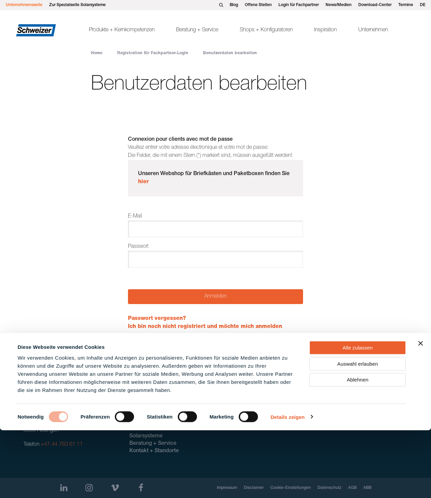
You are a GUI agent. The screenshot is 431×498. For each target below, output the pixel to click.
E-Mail (135, 216)
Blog (234, 5)
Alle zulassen (357, 415)
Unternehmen (373, 30)
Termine (405, 5)
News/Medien (339, 5)
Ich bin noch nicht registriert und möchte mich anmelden (205, 327)
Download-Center (375, 5)
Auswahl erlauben (357, 431)
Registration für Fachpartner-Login (152, 53)
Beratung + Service (197, 30)
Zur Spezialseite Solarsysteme (77, 5)
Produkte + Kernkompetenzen (122, 30)
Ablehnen (357, 447)
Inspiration (325, 30)
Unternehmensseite (24, 5)
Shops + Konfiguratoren (266, 30)
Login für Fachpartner (298, 5)
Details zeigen (287, 485)
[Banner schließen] (420, 411)
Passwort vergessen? (157, 319)
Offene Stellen (258, 5)
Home (96, 53)
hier (143, 182)
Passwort (138, 247)
